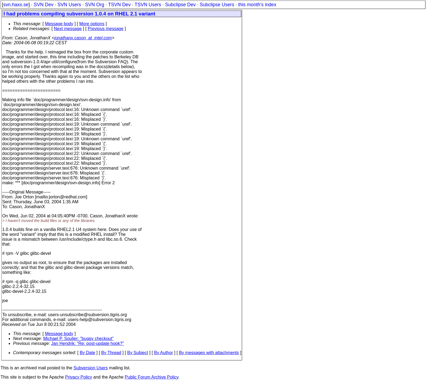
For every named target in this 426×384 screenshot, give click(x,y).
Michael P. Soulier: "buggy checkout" (78, 338)
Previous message (106, 28)
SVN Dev (43, 4)
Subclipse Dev (180, 4)
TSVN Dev (119, 4)
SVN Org (94, 4)
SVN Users (69, 4)
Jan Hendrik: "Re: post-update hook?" (87, 343)
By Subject (137, 352)
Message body (59, 23)
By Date (87, 352)
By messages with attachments (209, 352)
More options (92, 23)
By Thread (111, 352)
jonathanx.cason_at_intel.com (83, 38)
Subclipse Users (217, 4)
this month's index (257, 4)
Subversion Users (91, 368)
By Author (163, 352)
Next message (68, 28)
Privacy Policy (78, 377)
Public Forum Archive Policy (151, 377)
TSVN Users (147, 4)
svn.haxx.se (16, 4)
